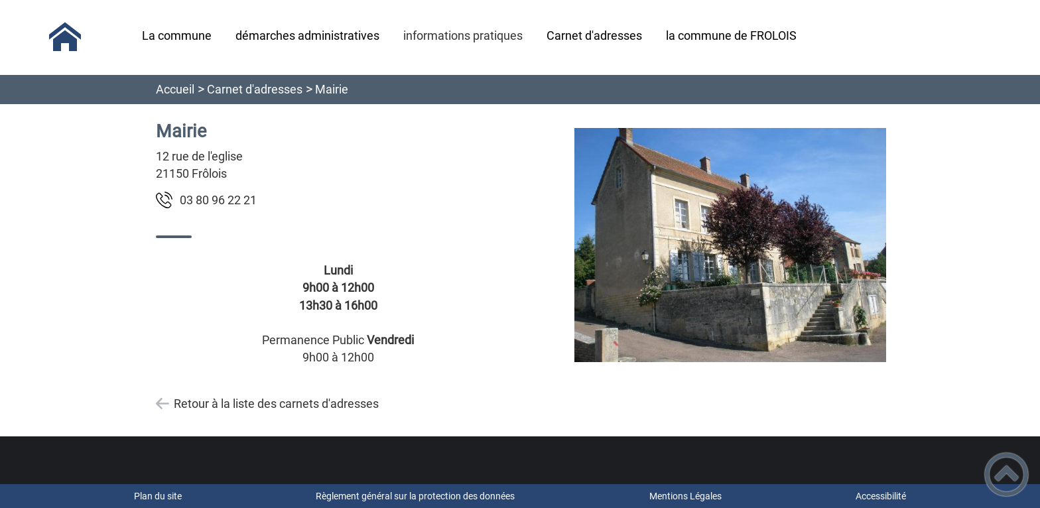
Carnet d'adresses (254, 89)
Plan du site (158, 496)
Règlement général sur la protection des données (415, 496)
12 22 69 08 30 (218, 200)
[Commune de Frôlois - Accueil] (65, 37)
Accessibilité (881, 496)
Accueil (175, 89)
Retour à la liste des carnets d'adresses (276, 404)
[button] (1006, 474)
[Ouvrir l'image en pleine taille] (730, 246)
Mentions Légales (685, 496)
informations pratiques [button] (463, 35)
